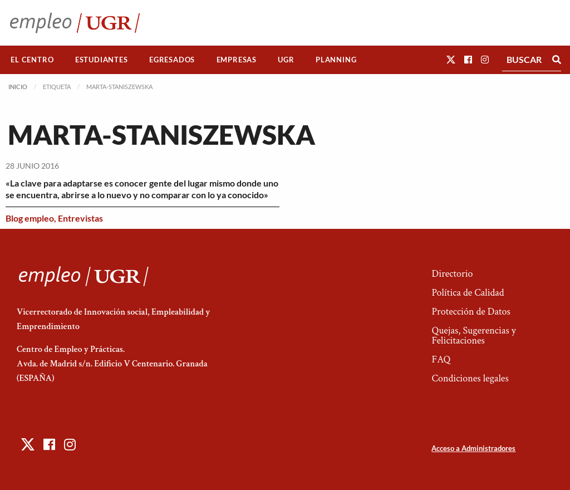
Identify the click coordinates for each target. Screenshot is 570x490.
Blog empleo (30, 218)
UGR (286, 59)
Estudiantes (101, 59)
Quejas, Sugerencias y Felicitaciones (473, 335)
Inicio (17, 86)
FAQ (440, 359)
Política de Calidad (467, 292)
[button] (451, 59)
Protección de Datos (470, 311)
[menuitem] (32, 60)
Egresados (172, 59)
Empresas (237, 59)
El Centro (32, 59)
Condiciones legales (469, 378)
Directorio (452, 273)
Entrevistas (80, 218)
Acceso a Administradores (473, 448)
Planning (336, 59)
